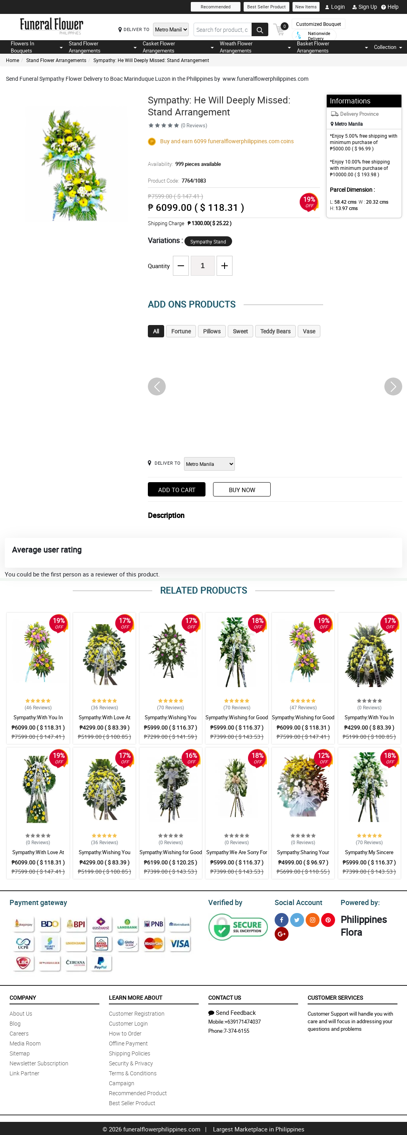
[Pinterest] (328, 919)
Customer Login (128, 1022)
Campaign (121, 1082)
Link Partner (24, 1072)
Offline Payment (128, 1042)
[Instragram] (313, 919)
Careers (19, 1032)
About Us (21, 1012)
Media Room (25, 1042)
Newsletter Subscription (39, 1062)
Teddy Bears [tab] (275, 331)
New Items (306, 7)
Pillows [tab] (212, 331)
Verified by (224, 901)
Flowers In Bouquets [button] (37, 47)
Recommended (216, 7)
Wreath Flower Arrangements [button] (255, 47)
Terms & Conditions (133, 1072)
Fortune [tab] (181, 331)
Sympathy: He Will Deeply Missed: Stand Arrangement (151, 60)
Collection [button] (388, 47)
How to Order (125, 1032)
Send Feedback (232, 1011)
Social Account (296, 901)
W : (369, 202)
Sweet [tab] (240, 331)
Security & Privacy (131, 1062)
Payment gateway (35, 901)
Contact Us (224, 996)
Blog (15, 1022)
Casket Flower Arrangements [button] (178, 47)
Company (23, 996)
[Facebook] (282, 919)
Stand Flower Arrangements (56, 60)
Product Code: (176, 180)
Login (335, 6)
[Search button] (260, 29)
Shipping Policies (129, 1052)
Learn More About (135, 996)
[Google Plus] (282, 933)
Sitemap (20, 1052)
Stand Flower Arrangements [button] (103, 47)
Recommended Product (138, 1092)
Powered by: (358, 901)
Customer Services (335, 996)
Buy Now (242, 490)
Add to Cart (177, 490)
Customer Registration (137, 1012)
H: (342, 208)
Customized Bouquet (318, 24)
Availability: (182, 163)
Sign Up (364, 6)
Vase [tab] (309, 331)
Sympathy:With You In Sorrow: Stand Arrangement (38, 721)
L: (342, 202)
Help (390, 6)
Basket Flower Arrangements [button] (332, 47)
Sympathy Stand (208, 241)
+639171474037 (243, 1020)
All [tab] (156, 331)
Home (12, 60)
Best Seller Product (266, 7)
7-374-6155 (236, 1029)
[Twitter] (297, 919)
